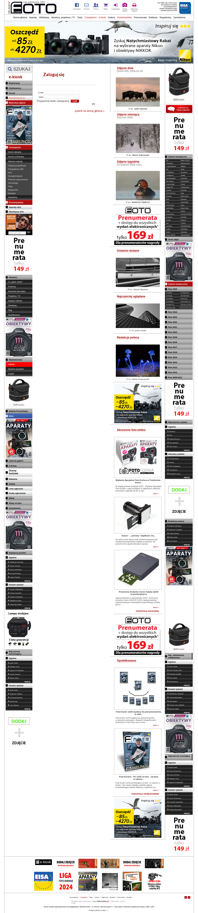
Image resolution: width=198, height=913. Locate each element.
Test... (170, 435)
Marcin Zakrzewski (140, 155)
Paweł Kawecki (173, 533)
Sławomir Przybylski (174, 530)
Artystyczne (170, 175)
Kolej (167, 211)
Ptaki (182, 193)
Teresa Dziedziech (15, 569)
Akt (167, 169)
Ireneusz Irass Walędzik (175, 705)
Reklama (153, 17)
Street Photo (185, 208)
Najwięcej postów (17, 553)
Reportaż (184, 199)
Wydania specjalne (16, 369)
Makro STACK (185, 160)
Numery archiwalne (16, 157)
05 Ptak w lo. (170, 305)
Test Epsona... (172, 470)
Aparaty (33, 17)
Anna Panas (172, 541)
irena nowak (172, 678)
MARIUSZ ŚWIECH (141, 202)
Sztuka (183, 211)
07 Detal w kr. (185, 293)
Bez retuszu (170, 181)
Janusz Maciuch (140, 289)
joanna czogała (173, 709)
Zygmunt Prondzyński (16, 670)
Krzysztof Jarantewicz (175, 802)
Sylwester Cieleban (15, 694)
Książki (11, 374)
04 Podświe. (170, 302)
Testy (79, 17)
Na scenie (184, 172)
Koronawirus (170, 214)
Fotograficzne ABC (16, 169)
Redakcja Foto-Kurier (15, 562)
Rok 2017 (172, 347)
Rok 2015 (172, 357)
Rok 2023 (172, 317)
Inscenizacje (170, 205)
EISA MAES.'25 (185, 302)
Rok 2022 (172, 322)
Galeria (111, 17)
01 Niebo (169, 293)
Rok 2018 (172, 342)
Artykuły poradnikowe (17, 166)
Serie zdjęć (173, 239)
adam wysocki (140, 109)
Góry (167, 199)
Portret (183, 184)
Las (167, 223)
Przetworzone (185, 187)
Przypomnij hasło (46, 101)
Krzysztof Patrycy (14, 573)
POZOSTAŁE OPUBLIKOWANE (145, 794)
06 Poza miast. (171, 308)
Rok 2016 (172, 352)
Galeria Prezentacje (18, 411)
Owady (183, 175)
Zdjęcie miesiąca (128, 114)
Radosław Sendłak (174, 674)
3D (167, 160)
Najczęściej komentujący (15, 652)
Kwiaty (168, 220)
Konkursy (12, 287)
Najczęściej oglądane (131, 296)
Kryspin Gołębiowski (15, 589)
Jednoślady (169, 208)
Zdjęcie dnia (125, 68)
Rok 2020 (172, 332)
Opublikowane (14, 315)
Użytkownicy (15, 88)
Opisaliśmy (12, 197)
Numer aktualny (14, 152)
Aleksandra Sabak (14, 604)
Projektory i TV (14, 296)
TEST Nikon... (172, 446)
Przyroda (183, 190)
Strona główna (20, 17)
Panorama (184, 178)
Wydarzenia (13, 190)
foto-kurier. (100, 901)
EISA (11, 416)
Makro (168, 232)
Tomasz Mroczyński (174, 809)
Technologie (13, 183)
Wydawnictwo (15, 360)
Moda (182, 169)
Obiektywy (44, 17)
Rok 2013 (172, 367)
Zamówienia (179, 17)
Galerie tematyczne (177, 157)
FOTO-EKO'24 (171, 193)
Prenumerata (140, 17)
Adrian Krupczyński (140, 379)
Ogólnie (12, 557)
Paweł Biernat (172, 681)
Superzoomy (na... (174, 439)
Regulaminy (165, 17)
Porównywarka (124, 17)
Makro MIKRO (170, 235)
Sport (182, 205)
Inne (10, 173)
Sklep (11, 498)
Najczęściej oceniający (179, 756)
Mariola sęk (12, 701)
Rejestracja (14, 83)
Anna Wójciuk (13, 705)
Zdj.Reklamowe (185, 226)
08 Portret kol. (185, 296)
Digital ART (169, 187)
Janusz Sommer (14, 566)
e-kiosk (102, 17)
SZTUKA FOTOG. (186, 214)
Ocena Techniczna (174, 771)
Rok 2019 (172, 337)
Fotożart (168, 196)
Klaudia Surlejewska (15, 597)
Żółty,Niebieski (185, 235)
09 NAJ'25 (184, 299)
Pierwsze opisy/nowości (18, 179)
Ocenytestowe (13, 472)
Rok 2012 (172, 372)
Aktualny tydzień (176, 454)
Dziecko (168, 190)
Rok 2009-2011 (175, 377)
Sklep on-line (15, 503)
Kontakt (129, 897)
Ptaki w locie (185, 196)
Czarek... (171, 462)
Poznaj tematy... (173, 458)
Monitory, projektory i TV (63, 17)
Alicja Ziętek (172, 701)
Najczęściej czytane (177, 422)
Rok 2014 (172, 362)
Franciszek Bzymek (15, 697)
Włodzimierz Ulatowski (175, 694)
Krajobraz (169, 217)
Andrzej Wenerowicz (174, 697)
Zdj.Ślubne (184, 229)
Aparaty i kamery (15, 301)
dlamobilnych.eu (17, 98)
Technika (183, 217)
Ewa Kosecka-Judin (174, 670)
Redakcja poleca (128, 337)
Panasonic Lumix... (174, 474)
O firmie (12, 466)
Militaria (183, 166)
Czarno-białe (170, 184)
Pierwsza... (171, 431)
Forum (12, 93)
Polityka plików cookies (97, 910)
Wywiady (12, 193)
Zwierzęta (184, 232)
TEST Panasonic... (174, 466)
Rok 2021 (172, 327)
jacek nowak (13, 663)
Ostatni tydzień (16, 585)
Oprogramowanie (15, 176)
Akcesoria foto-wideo (16, 291)
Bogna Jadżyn (13, 678)
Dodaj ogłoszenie (17, 493)
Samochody (184, 202)
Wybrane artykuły (15, 161)
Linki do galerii (16, 461)
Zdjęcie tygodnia (128, 161)
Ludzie (168, 229)
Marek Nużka (172, 794)
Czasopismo (91, 17)
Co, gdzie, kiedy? (15, 282)
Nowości (13, 277)
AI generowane (171, 166)
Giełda (12, 484)
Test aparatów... (173, 443)
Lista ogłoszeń (16, 488)
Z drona (183, 223)
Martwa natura (185, 163)
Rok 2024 (172, 312)
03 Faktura (169, 299)
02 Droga (169, 296)
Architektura (170, 172)
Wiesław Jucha (13, 666)
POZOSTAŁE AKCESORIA (147, 611)
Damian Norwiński (14, 593)
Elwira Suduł (172, 537)
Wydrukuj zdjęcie (17, 103)
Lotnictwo (169, 226)
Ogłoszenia (105, 897)
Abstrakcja (169, 163)
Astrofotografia (171, 178)
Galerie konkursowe (178, 284)
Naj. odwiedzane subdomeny (176, 656)
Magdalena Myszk (14, 600)
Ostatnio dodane (128, 250)
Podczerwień (185, 181)
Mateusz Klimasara (174, 526)
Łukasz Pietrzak (14, 577)
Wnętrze (183, 220)
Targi (10, 310)
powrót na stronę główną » (89, 111)
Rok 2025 (172, 289)
